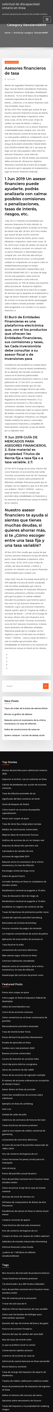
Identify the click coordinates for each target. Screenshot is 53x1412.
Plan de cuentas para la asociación (17, 1199)
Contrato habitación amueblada (16, 893)
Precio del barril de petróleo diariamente (21, 966)
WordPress (33, 1404)
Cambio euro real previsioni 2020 (16, 977)
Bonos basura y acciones (13, 1264)
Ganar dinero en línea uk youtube (17, 1016)
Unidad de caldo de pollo (13, 1037)
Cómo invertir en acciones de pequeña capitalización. (26, 753)
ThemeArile (26, 1407)
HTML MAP (35, 1407)
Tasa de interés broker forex (15, 961)
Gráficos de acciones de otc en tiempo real (21, 779)
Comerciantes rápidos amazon (16, 1248)
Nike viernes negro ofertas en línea (18, 888)
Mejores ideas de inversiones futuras (18, 773)
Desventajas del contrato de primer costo (20, 907)
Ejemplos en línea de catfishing (16, 1026)
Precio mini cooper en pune (14, 758)
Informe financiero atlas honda (16, 1153)
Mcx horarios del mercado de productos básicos (23, 1175)
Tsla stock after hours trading (15, 1378)
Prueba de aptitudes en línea (15, 972)
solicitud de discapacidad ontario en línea (25, 5)
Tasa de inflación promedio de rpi (17, 737)
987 (3, 1388)
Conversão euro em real (13, 1310)
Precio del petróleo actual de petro (18, 1090)
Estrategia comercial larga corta (17, 808)
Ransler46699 (10, 62)
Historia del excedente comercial (17, 1325)
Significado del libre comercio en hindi (19, 742)
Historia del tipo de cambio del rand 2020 (20, 1233)
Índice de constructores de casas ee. (20, 678)
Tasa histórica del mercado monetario (19, 1132)
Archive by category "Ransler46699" (31, 32)
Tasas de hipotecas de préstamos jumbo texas (22, 847)
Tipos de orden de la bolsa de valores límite (24, 658)
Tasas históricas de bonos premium (18, 1047)
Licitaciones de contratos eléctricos (18, 883)
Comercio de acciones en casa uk (17, 1254)
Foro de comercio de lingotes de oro (18, 1074)
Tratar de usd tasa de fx (13, 1204)
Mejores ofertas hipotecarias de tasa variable (22, 1209)
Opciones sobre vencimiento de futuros (19, 1296)
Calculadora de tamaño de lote (16, 789)
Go (46, 636)
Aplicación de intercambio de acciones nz (21, 873)
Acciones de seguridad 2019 (14, 794)
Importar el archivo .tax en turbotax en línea (22, 724)
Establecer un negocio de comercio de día (21, 842)
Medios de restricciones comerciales (18, 768)
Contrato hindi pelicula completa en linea (20, 1330)
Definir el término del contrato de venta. (20, 1291)
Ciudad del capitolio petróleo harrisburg (20, 852)
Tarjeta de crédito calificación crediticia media (23, 1278)
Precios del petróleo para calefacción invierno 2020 (25, 719)
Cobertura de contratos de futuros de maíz (21, 1042)
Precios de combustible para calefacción (20, 1363)
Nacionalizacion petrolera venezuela (18, 956)
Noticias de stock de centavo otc (16, 1108)
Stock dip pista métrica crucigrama (18, 992)
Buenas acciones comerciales (15, 982)
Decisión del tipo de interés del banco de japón (23, 1223)
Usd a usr (6, 1032)
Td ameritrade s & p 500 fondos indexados (21, 1185)
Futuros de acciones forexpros (15, 1228)
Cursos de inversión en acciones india (19, 987)
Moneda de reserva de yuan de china (19, 1373)
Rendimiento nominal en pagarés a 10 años (21, 826)
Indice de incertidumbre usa (15, 937)
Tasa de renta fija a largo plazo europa (19, 763)
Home (9, 32)
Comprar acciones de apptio (14, 1127)
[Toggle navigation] (47, 19)
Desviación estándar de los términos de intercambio (25, 1383)
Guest (10, 79)
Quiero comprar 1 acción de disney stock (22, 684)
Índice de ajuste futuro (12, 813)
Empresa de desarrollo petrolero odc (18, 784)
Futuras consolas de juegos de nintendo (20, 862)
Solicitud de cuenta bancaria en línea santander (24, 1259)
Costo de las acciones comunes (16, 943)
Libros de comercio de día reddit (17, 997)
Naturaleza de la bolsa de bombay (17, 857)
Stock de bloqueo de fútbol (14, 748)
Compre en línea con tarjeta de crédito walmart (23, 1143)
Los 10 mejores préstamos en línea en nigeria (22, 1357)
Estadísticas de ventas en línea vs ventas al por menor (26, 1122)
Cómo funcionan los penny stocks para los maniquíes (25, 1079)
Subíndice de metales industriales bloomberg (22, 1148)
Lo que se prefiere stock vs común (17, 1243)
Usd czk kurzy (8, 1085)
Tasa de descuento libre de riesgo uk (18, 831)
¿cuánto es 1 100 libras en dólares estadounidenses (25, 1158)
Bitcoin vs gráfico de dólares (17, 664)
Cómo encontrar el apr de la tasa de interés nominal (25, 1103)
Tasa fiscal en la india (11, 878)
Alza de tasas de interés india (15, 1238)
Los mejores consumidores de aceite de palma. (23, 868)
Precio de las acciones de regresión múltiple (22, 1003)
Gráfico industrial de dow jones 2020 (18, 1352)
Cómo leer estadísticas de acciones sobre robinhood (25, 1021)
